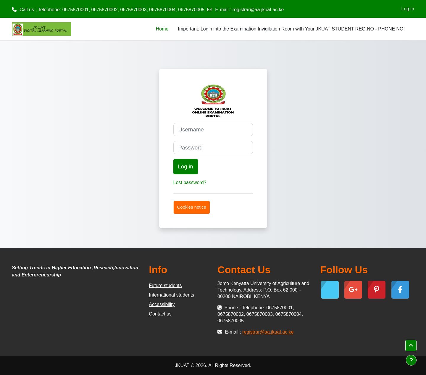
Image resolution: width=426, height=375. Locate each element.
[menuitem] (173, 29)
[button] (411, 346)
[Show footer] (411, 360)
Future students (165, 285)
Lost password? (189, 182)
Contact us (160, 313)
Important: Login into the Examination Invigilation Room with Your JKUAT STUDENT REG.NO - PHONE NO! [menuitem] (291, 28)
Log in (407, 8)
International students (171, 294)
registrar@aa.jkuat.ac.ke (258, 9)
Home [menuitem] (162, 28)
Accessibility (162, 304)
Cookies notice (191, 207)
